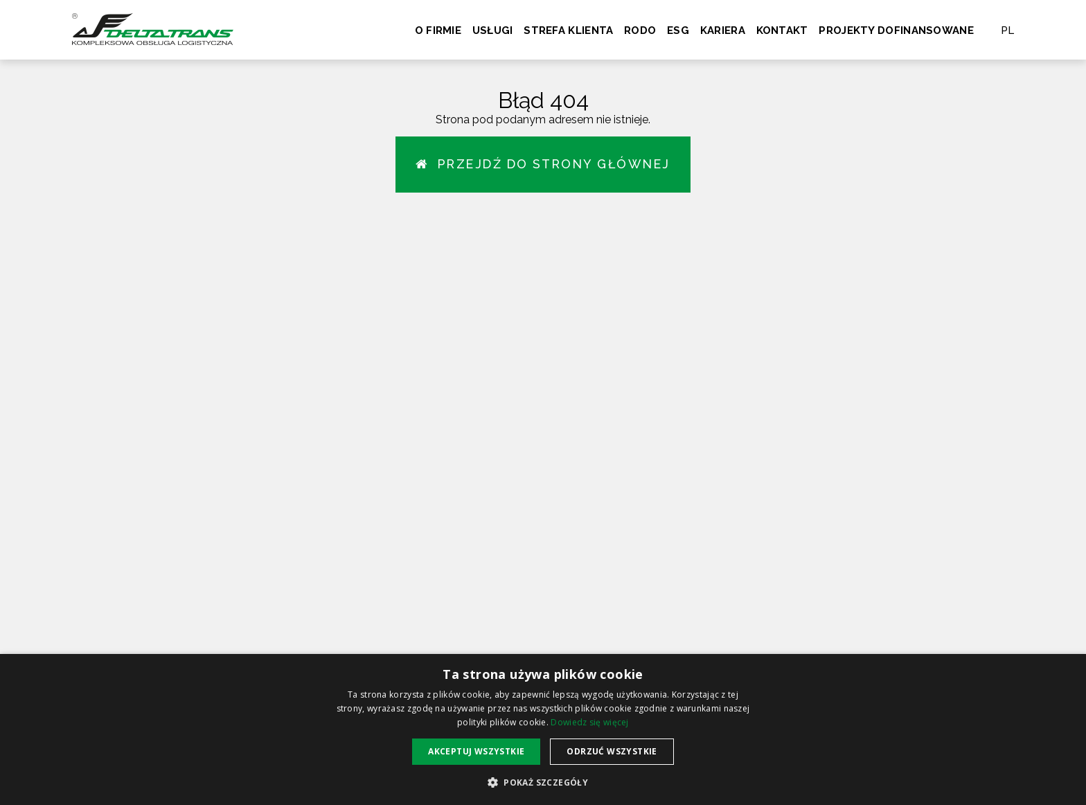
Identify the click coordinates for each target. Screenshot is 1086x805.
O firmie (438, 30)
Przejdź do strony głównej (543, 164)
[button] (543, 781)
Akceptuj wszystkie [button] (476, 751)
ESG (678, 30)
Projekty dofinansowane (896, 30)
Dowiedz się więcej (589, 722)
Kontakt (782, 30)
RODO (640, 30)
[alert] (543, 729)
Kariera (722, 30)
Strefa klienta (568, 30)
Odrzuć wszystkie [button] (612, 751)
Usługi (492, 30)
